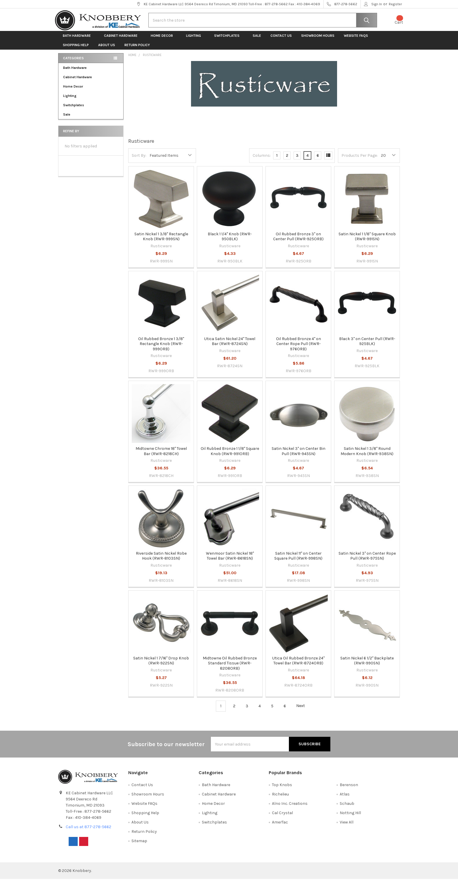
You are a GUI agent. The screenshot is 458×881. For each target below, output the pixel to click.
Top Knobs (282, 787)
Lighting (195, 38)
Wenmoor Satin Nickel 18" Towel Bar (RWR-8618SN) (230, 558)
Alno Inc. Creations (290, 805)
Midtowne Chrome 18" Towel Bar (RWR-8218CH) (161, 453)
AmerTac (280, 824)
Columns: (262, 157)
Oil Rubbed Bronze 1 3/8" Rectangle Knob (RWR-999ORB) (161, 346)
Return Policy (137, 47)
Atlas (345, 796)
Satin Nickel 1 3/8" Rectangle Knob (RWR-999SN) (161, 239)
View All (346, 824)
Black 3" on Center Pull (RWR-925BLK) (367, 343)
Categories (73, 60)
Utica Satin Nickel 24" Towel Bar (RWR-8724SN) (229, 343)
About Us (106, 47)
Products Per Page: (359, 157)
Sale (257, 38)
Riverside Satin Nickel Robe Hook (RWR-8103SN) (161, 558)
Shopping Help (76, 47)
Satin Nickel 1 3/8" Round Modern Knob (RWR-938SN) (367, 453)
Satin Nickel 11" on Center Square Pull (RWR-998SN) (298, 558)
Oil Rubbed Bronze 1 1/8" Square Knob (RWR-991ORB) (230, 453)
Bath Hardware (79, 38)
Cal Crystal (282, 814)
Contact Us (281, 38)
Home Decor (164, 38)
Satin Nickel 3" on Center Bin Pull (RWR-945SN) (298, 453)
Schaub (347, 805)
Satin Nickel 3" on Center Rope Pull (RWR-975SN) (367, 558)
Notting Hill (350, 814)
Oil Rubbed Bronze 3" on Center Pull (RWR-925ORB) (298, 239)
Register (395, 4)
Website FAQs (356, 38)
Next (304, 708)
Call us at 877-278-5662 (88, 829)
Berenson (349, 787)
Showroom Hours (317, 38)
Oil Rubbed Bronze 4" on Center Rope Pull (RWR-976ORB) (298, 346)
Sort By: (139, 157)
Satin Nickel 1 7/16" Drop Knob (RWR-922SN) (161, 663)
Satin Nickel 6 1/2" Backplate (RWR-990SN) (367, 663)
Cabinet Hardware (122, 38)
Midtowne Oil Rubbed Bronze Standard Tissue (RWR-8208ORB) (230, 665)
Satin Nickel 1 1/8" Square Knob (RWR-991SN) (367, 239)
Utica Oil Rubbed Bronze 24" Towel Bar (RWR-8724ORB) (298, 663)
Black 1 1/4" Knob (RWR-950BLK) (230, 239)
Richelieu (280, 796)
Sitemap (139, 842)
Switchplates (228, 38)
